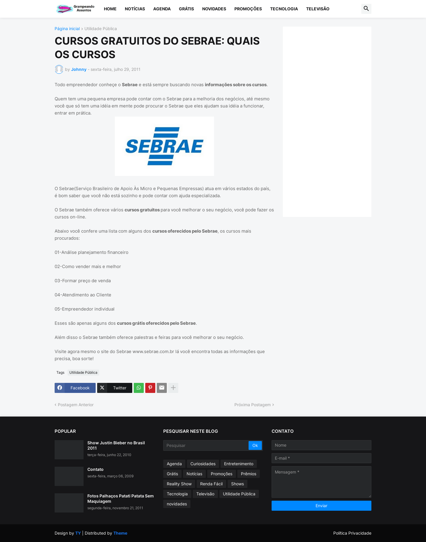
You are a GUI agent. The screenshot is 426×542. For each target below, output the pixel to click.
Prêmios (248, 473)
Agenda (162, 8)
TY (78, 533)
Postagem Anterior (76, 404)
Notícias (135, 8)
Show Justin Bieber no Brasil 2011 (116, 445)
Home (110, 8)
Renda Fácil (211, 483)
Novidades (214, 8)
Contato (95, 469)
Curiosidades (203, 463)
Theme (120, 533)
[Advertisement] (333, 121)
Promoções (248, 8)
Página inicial (67, 29)
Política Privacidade (352, 533)
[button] (366, 9)
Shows (237, 483)
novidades (177, 503)
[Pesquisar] (206, 445)
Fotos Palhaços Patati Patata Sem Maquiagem (120, 498)
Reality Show (179, 483)
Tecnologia (284, 8)
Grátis (186, 8)
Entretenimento (238, 463)
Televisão (317, 8)
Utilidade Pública (100, 29)
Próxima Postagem (252, 404)
